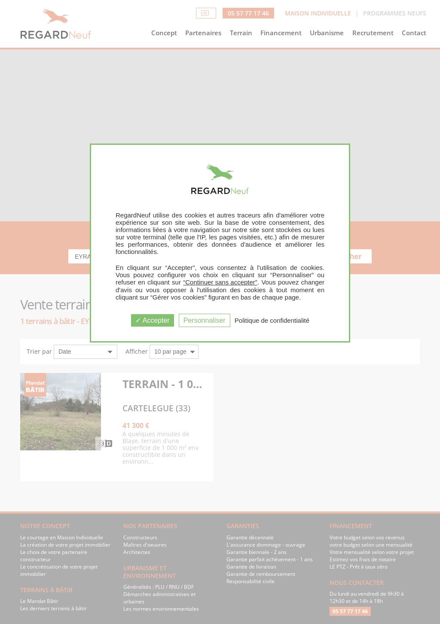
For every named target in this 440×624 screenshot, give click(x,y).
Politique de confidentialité (272, 320)
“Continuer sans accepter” (220, 282)
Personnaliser (204, 320)
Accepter (152, 320)
